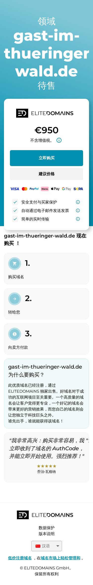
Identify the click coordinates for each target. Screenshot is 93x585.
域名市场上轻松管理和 (60, 558)
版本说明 (47, 533)
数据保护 (47, 527)
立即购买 (47, 158)
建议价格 (47, 174)
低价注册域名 (20, 558)
